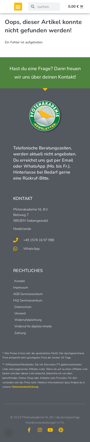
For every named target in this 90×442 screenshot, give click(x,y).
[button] (18, 7)
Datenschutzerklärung (25, 387)
